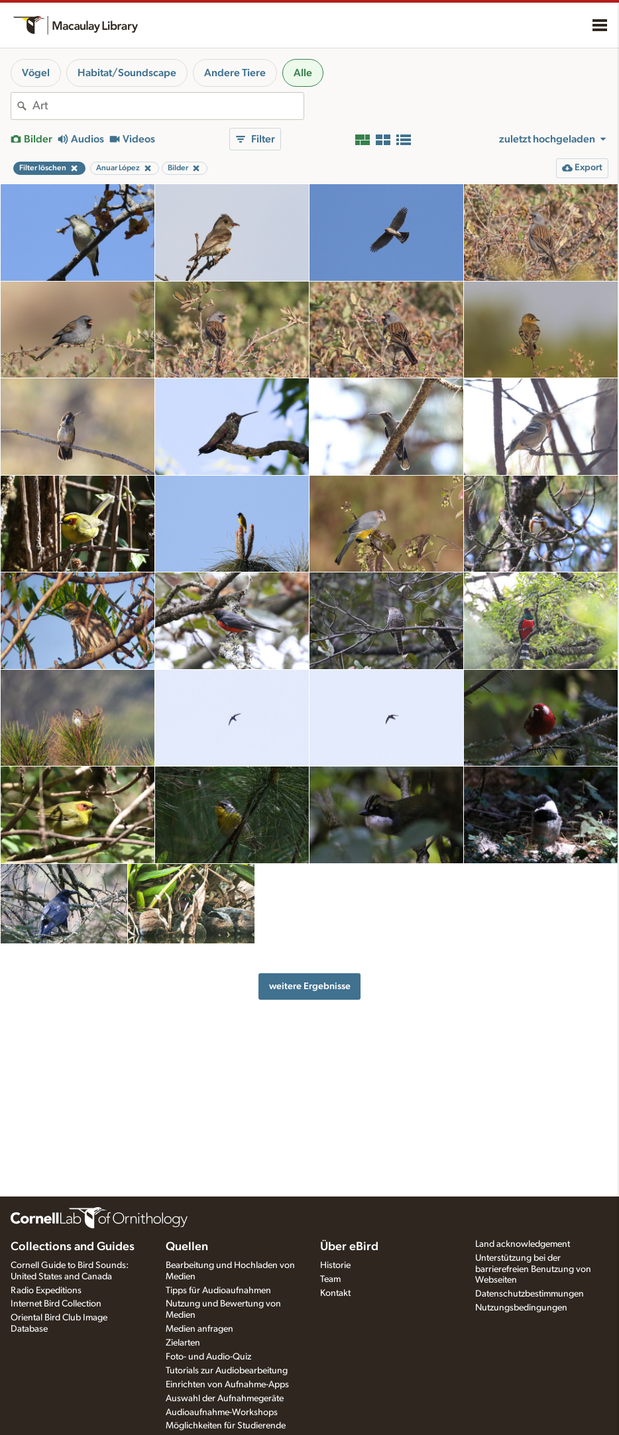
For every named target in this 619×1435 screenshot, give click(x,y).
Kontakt (335, 1293)
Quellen (187, 1247)
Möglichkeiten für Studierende (226, 1425)
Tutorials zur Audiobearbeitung (227, 1370)
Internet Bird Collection (56, 1303)
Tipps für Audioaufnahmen (218, 1290)
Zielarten (183, 1343)
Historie (335, 1265)
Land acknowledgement (522, 1244)
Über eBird (349, 1247)
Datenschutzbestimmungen (529, 1294)
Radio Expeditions (46, 1290)
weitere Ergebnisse (310, 986)
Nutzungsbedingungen (521, 1307)
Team (330, 1279)
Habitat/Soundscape (127, 73)
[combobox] (168, 106)
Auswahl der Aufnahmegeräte (225, 1398)
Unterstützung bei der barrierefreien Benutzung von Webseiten (533, 1269)
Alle (303, 73)
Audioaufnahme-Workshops (222, 1412)
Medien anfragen (199, 1329)
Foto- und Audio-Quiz (208, 1356)
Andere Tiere (235, 73)
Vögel (36, 73)
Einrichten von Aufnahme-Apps (227, 1384)
